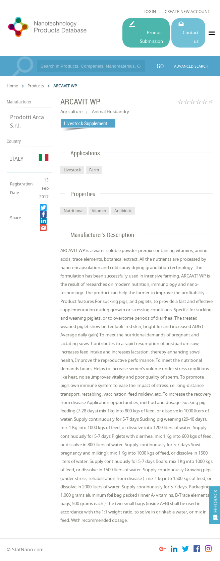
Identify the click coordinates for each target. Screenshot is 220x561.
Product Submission (151, 36)
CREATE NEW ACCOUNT (187, 11)
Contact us (191, 36)
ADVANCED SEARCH (191, 66)
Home (12, 86)
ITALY (16, 158)
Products (36, 86)
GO (160, 66)
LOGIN (150, 11)
